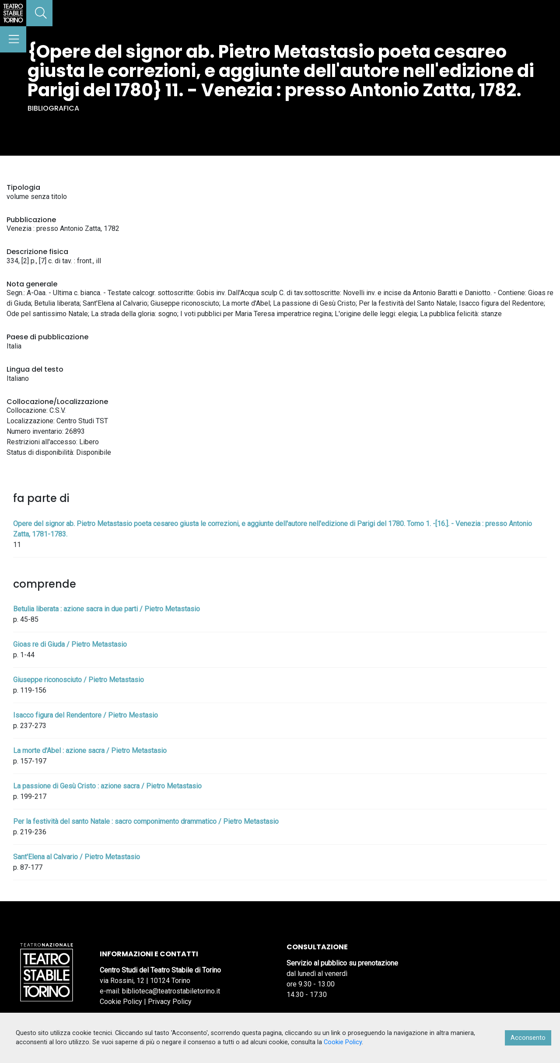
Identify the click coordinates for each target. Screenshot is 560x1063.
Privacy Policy (170, 1001)
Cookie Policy (121, 1001)
